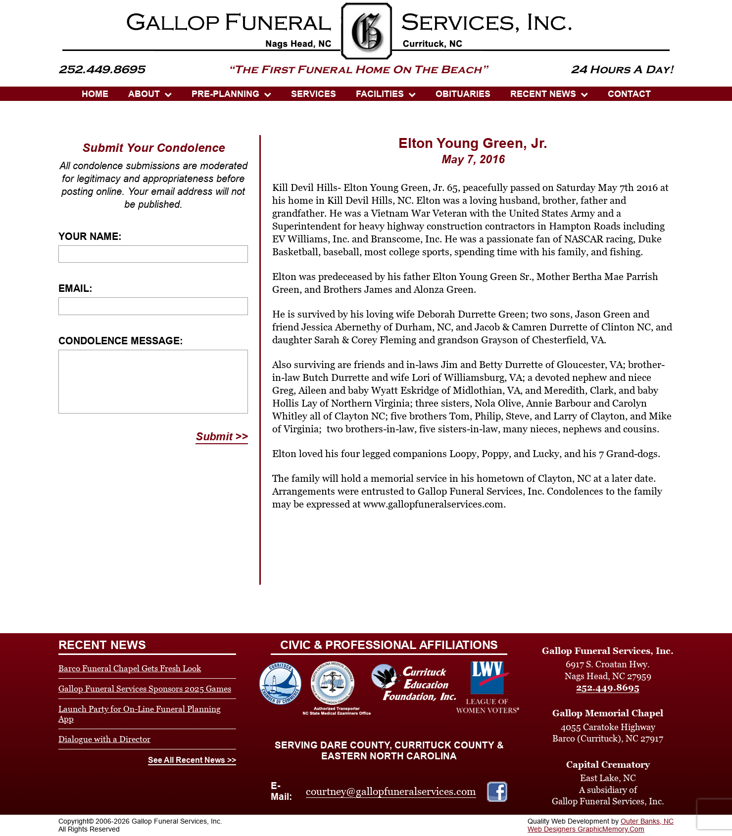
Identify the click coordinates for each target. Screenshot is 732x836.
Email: (75, 288)
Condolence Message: (120, 340)
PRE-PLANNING (225, 94)
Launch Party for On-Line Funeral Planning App (139, 714)
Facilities (380, 94)
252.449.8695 (607, 687)
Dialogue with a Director (104, 739)
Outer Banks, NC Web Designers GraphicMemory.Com (601, 825)
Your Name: (90, 236)
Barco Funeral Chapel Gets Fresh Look (129, 668)
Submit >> (221, 436)
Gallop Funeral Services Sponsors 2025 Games (144, 689)
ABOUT (144, 94)
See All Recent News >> (192, 760)
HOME (95, 94)
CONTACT (629, 94)
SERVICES (313, 94)
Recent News (543, 94)
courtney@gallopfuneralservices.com (391, 791)
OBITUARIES (463, 94)
